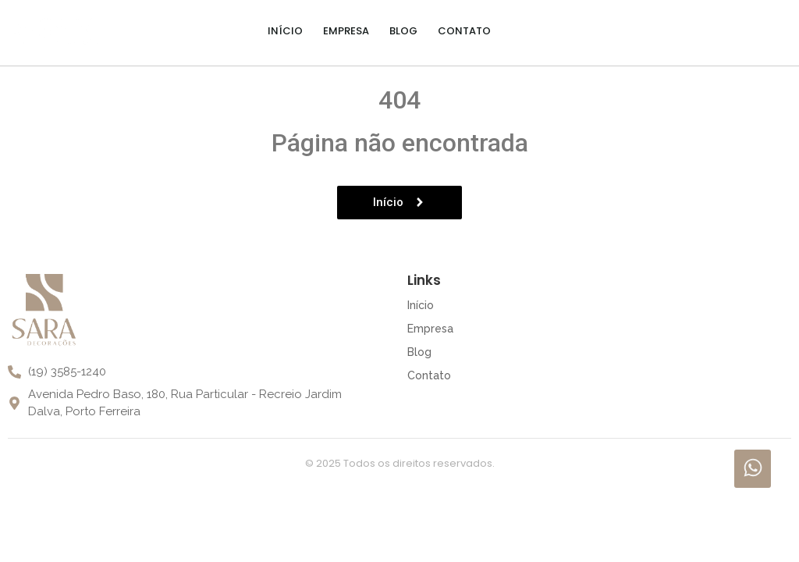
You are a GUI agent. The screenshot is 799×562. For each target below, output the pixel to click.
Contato (464, 30)
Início (285, 30)
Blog (403, 30)
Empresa (346, 30)
